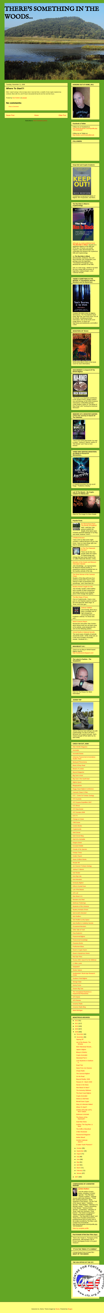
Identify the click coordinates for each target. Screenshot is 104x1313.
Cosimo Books (77, 826)
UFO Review (77, 1000)
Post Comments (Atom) (40, 120)
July (78, 1156)
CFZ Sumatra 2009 (79, 812)
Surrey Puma (77, 985)
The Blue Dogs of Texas (80, 597)
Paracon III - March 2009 (84, 1082)
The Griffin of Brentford (83, 1129)
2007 (77, 1177)
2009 (77, 1029)
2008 (77, 1032)
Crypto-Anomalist (81, 1055)
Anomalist (76, 750)
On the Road (80, 1076)
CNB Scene (76, 822)
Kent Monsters (77, 879)
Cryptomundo (77, 829)
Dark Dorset (76, 832)
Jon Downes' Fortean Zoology (82, 866)
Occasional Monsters (79, 926)
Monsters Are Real (78, 899)
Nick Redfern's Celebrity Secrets (83, 923)
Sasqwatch (76, 966)
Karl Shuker (76, 873)
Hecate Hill (76, 862)
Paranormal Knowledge (80, 940)
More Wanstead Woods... (84, 1047)
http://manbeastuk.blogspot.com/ (83, 653)
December (80, 1034)
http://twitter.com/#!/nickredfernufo (83, 135)
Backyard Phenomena (80, 762)
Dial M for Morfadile (79, 839)
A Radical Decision (79, 538)
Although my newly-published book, (84, 244)
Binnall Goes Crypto (82, 1101)
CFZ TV (75, 816)
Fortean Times (77, 852)
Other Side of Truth (79, 930)
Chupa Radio (80, 1071)
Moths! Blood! (80, 1137)
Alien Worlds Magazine (80, 747)
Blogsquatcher (77, 785)
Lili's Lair (75, 893)
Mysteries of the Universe (81, 906)
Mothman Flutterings (79, 903)
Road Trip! (79, 1065)
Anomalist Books (78, 753)
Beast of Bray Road (79, 765)
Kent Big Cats (77, 876)
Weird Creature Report (80, 621)
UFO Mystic (76, 997)
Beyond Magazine (78, 772)
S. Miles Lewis (77, 963)
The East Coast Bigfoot (83, 1093)
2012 (77, 1020)
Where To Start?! (81, 1107)
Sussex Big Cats (78, 988)
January (79, 1173)
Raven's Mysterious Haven (81, 953)
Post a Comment (14, 106)
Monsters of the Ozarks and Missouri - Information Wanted (85, 563)
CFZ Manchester (78, 809)
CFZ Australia (77, 799)
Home (36, 115)
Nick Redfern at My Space (81, 920)
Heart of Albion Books (79, 859)
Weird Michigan (78, 1010)
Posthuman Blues (78, 946)
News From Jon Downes (84, 1068)
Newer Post (10, 115)
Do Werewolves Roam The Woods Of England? (89, 524)
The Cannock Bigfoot (83, 1073)
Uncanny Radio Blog (79, 1007)
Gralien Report (77, 856)
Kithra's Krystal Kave (79, 886)
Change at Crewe (78, 819)
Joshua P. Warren (78, 869)
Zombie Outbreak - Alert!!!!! (82, 1141)
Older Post (62, 115)
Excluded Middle (78, 846)
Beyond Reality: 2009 (83, 1079)
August (79, 1154)
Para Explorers (77, 933)
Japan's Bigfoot (81, 1049)
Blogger (70, 1309)
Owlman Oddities (86, 607)
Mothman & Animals (82, 1114)
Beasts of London (78, 769)
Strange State (77, 982)
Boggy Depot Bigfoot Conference (83, 789)
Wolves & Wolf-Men (82, 1099)
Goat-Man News (81, 1122)
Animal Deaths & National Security (84, 632)
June (78, 1159)
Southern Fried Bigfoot (80, 978)
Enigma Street (77, 842)
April (78, 1165)
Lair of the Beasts (78, 889)
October (79, 1148)
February (80, 1170)
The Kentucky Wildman (83, 1090)
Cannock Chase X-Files (80, 792)
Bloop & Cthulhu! (81, 1052)
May (78, 1162)
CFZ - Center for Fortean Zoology (83, 795)
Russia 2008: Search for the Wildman (84, 960)
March (79, 1168)
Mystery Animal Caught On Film (83, 586)
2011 (77, 1023)
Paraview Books (78, 943)
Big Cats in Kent (78, 775)
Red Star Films (77, 956)
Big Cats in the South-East (81, 779)
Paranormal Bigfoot (79, 936)
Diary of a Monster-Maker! (84, 1104)
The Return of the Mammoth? (81, 1118)
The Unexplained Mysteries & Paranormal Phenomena (82, 992)
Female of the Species (80, 849)
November (80, 1037)
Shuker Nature (77, 970)
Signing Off (79, 1039)
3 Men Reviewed (81, 1132)
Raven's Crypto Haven (80, 950)
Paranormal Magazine (83, 1134)
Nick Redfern (77, 916)
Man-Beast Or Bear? (82, 1087)
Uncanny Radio (78, 1004)
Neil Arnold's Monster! (80, 913)
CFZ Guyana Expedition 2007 (82, 802)
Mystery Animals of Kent (80, 909)
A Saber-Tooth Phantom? (84, 1144)
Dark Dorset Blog (78, 836)
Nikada (57, 1309)
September (80, 1151)
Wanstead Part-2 (81, 1058)
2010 (77, 1026)
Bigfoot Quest (77, 782)
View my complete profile (81, 1228)
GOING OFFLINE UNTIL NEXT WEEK (84, 1110)
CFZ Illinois (76, 805)
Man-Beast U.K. (78, 896)
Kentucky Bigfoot (78, 883)
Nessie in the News (82, 1085)
